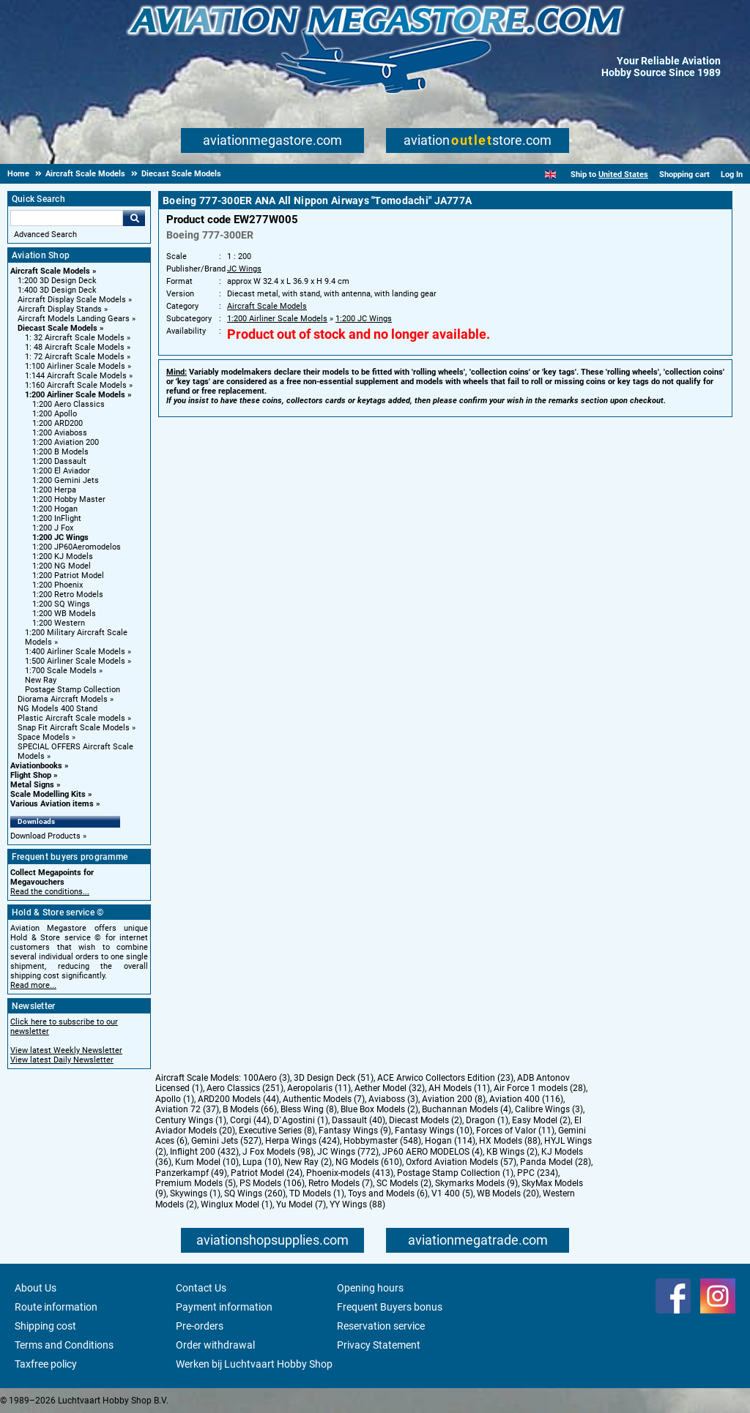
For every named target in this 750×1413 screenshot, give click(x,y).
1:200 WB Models (64, 613)
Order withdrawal (215, 1345)
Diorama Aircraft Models (63, 699)
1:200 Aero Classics (68, 404)
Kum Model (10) (207, 1162)
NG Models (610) (368, 1162)
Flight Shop (30, 775)
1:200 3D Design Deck (57, 280)
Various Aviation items (52, 804)
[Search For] (66, 218)
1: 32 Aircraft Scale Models (75, 337)
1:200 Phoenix (57, 585)
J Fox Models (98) (277, 1152)
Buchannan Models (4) (466, 1109)
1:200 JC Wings (60, 537)
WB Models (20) (508, 1193)
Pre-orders (199, 1326)
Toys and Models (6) (388, 1193)
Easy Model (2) (541, 1120)
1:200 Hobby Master (68, 499)
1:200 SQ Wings (61, 604)
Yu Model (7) (301, 1204)
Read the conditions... (49, 891)
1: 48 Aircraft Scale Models (75, 347)
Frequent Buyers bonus (389, 1307)
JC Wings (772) (348, 1152)
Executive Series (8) (277, 1130)
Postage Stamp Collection (72, 689)
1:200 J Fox (52, 528)
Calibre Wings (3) (549, 1109)
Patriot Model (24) (266, 1173)
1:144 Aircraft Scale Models (76, 376)
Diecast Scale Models (57, 328)
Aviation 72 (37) (187, 1109)
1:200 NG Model (61, 566)
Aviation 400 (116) (526, 1099)
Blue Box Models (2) (379, 1109)
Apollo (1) (174, 1099)
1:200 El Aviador (61, 471)
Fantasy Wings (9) (355, 1130)
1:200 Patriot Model (68, 575)
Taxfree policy (46, 1364)
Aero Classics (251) (245, 1088)
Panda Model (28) (555, 1162)
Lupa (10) (261, 1162)
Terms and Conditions (64, 1345)
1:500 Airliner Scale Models (75, 661)
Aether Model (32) (389, 1088)
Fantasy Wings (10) (433, 1130)
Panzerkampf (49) (191, 1173)
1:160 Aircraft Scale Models (76, 385)
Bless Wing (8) (309, 1109)
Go (134, 218)
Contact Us (201, 1288)
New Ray (40, 680)
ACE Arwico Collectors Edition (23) (445, 1078)
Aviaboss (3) (393, 1099)
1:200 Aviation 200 (65, 442)
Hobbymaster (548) (382, 1141)
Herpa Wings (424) (302, 1141)
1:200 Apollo (54, 414)
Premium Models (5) (195, 1183)
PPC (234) (537, 1173)
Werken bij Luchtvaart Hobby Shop (254, 1364)
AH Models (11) (459, 1088)
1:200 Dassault (59, 461)
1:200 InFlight (56, 518)
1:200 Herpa (54, 490)
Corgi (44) (250, 1120)
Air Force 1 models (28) (540, 1088)
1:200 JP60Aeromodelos (76, 547)
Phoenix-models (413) (349, 1173)
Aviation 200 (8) (454, 1099)
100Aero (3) (266, 1078)
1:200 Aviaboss (59, 433)
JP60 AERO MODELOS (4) (432, 1152)
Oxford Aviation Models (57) (461, 1162)
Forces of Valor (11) (515, 1130)
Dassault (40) (358, 1120)
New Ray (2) (308, 1162)
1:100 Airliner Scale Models (75, 366)
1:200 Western (58, 623)
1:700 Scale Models (61, 670)
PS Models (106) (272, 1183)
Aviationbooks (36, 766)
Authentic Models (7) (324, 1099)
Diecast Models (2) (425, 1120)
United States (623, 174)
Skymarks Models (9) (476, 1183)
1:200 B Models (60, 452)
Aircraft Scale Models (50, 271)
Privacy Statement (378, 1345)
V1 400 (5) (452, 1193)
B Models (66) (250, 1109)
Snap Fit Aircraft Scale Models (74, 727)
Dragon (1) (487, 1120)
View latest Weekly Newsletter (66, 1050)
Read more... (33, 985)
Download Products (45, 836)
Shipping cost (45, 1326)
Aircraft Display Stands (60, 309)
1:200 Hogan (55, 509)
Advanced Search (45, 234)
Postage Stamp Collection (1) (455, 1173)
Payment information (224, 1307)
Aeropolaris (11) (319, 1088)
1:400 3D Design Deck (57, 290)
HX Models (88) (510, 1141)
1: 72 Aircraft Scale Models (75, 356)
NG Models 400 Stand (57, 708)
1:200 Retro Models (67, 594)
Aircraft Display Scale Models (72, 299)
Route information (56, 1307)
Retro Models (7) (340, 1183)
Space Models (44, 737)
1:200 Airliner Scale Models (75, 395)
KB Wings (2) (512, 1152)
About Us (35, 1288)
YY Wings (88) (357, 1204)
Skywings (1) (195, 1193)
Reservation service (381, 1326)
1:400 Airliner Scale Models (75, 651)
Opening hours (370, 1288)
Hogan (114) (450, 1141)
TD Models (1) (316, 1193)
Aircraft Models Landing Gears (74, 318)
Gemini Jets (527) (226, 1141)
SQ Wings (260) (255, 1193)
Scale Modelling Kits (48, 794)
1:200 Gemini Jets (65, 480)
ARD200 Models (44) (238, 1099)
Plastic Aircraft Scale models (71, 718)
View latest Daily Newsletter (62, 1060)
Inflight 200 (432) (204, 1152)
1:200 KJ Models (62, 556)
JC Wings (244, 269)
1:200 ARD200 (57, 423)
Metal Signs (32, 785)
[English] (550, 174)
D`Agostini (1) (300, 1120)
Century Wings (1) (190, 1120)
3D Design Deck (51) (334, 1078)
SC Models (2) (403, 1183)
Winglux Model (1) (236, 1204)
